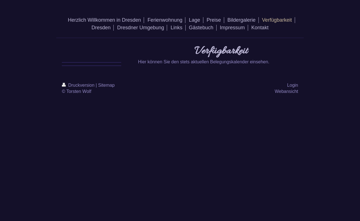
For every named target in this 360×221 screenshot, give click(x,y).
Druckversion (79, 85)
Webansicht (286, 91)
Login (292, 85)
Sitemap (106, 85)
